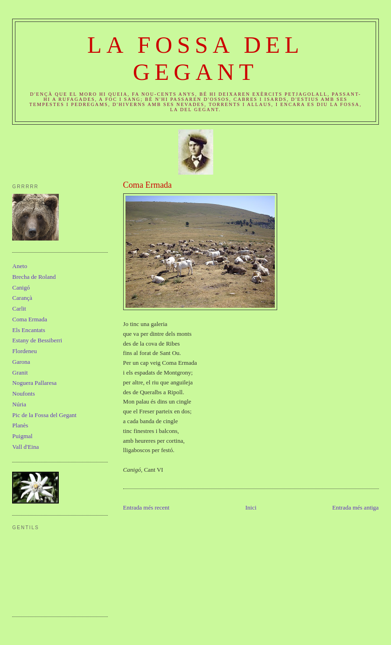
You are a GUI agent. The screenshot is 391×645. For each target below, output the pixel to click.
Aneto (19, 265)
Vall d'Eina (25, 446)
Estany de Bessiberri (37, 340)
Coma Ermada (147, 185)
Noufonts (23, 393)
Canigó (21, 287)
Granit (20, 372)
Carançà (22, 297)
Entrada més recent (146, 507)
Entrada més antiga (355, 507)
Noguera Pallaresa (34, 382)
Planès (20, 425)
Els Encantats (28, 329)
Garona (21, 361)
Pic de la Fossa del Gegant (44, 414)
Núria (19, 404)
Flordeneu (24, 350)
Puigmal (22, 435)
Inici (251, 507)
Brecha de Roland (34, 276)
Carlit (19, 308)
